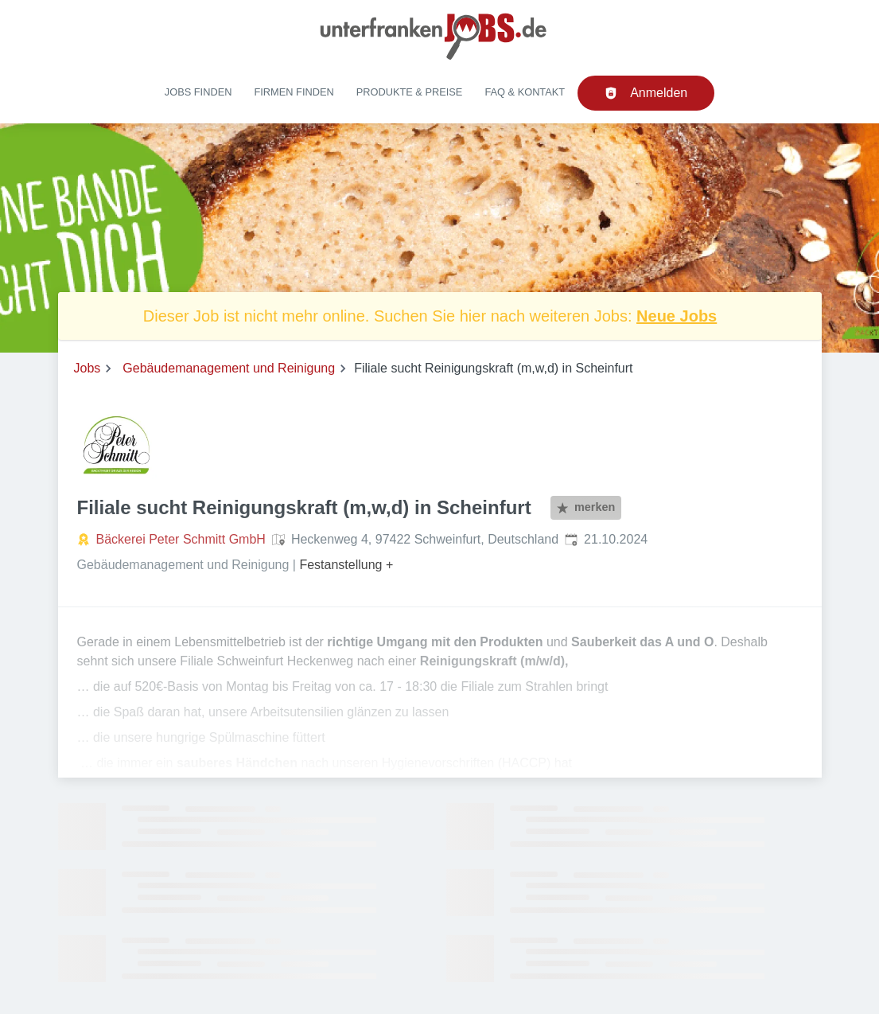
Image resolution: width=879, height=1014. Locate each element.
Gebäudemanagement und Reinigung (229, 368)
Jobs (87, 368)
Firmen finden (293, 92)
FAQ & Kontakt (524, 92)
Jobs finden (198, 92)
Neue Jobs (676, 316)
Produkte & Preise (409, 92)
